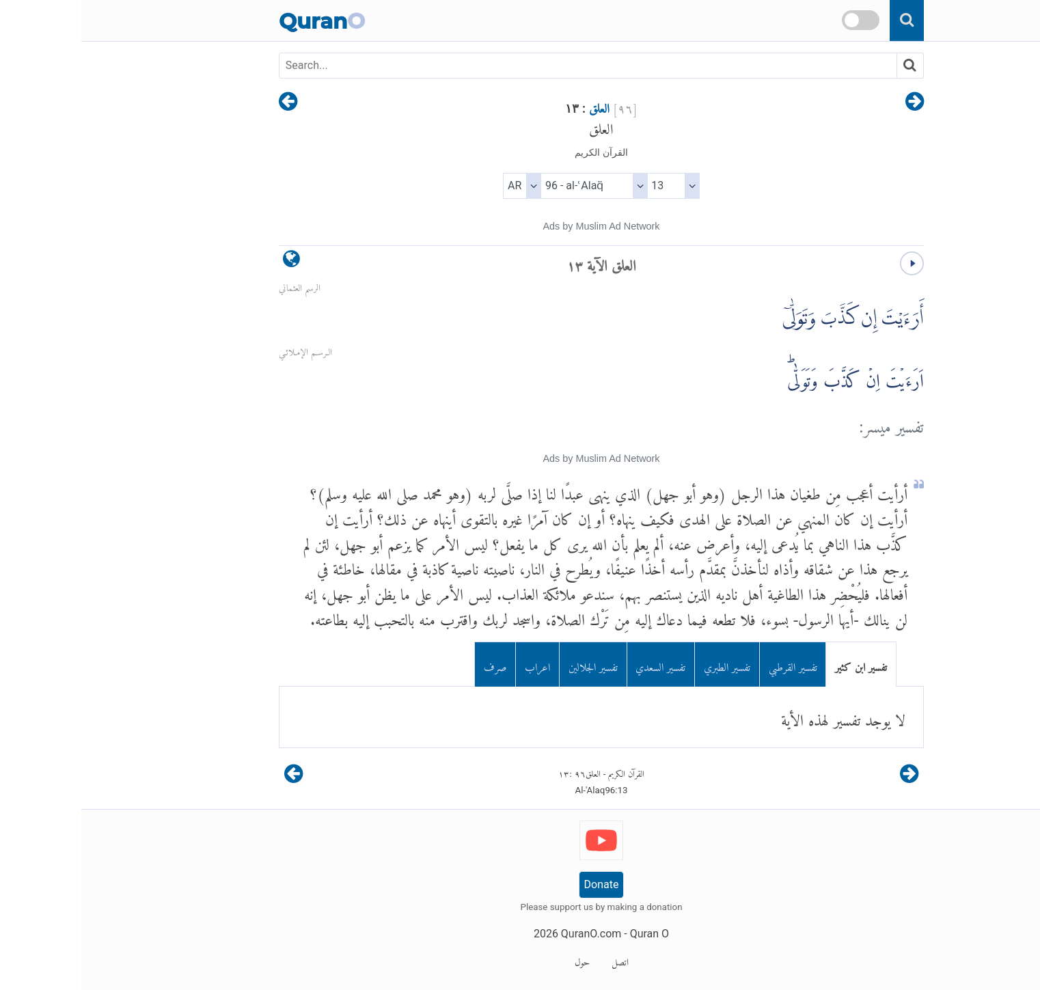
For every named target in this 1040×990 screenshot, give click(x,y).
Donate (520, 884)
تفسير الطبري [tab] (645, 664)
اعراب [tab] (456, 664)
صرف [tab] (414, 664)
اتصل (538, 960)
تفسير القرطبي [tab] (711, 664)
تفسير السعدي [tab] (579, 664)
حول (500, 960)
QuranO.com (510, 933)
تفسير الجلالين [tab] (511, 664)
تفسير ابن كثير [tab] (780, 664)
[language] (210, 262)
